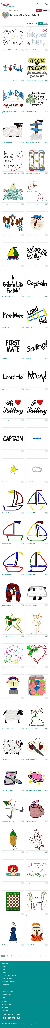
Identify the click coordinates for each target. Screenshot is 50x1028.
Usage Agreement (7, 978)
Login (34, 4)
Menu (4, 10)
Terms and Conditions (8, 981)
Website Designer (29, 1024)
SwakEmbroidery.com (14, 5)
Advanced (45, 10)
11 (44, 956)
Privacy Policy (5, 984)
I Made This (5, 1010)
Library (4, 969)
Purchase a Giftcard (7, 991)
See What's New (6, 1004)
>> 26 (3, 958)
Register (40, 4)
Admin (36, 1024)
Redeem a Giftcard (7, 994)
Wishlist (4, 972)
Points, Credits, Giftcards (9, 975)
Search (39, 10)
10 (40, 956)
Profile (4, 966)
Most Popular (5, 1007)
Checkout (4, 997)
